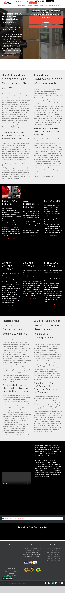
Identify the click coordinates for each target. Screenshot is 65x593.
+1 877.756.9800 (39, 1)
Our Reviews (50, 1)
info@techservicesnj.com (34, 554)
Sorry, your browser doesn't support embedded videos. (16, 479)
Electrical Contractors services (43, 143)
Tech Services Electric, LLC (34, 556)
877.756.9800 (34, 552)
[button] (32, 518)
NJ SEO (26, 583)
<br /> (48, 495)
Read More (11, 238)
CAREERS (11, 573)
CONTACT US (11, 575)
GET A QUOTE (33, 3)
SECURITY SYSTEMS (11, 571)
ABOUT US (11, 569)
